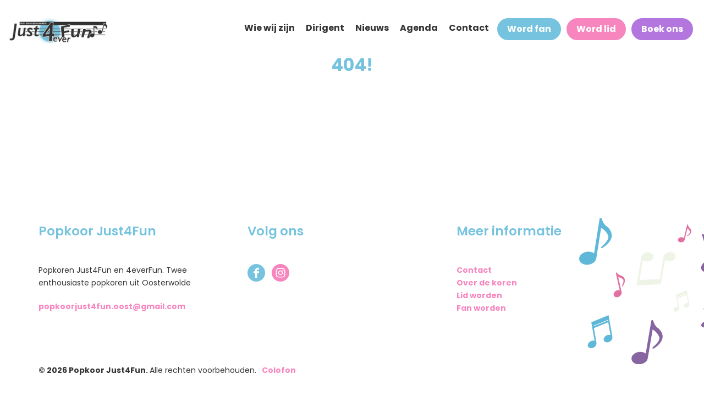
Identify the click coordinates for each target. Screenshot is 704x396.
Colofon (279, 370)
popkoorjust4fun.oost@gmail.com (111, 306)
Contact (474, 270)
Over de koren (487, 282)
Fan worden (481, 308)
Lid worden (479, 295)
